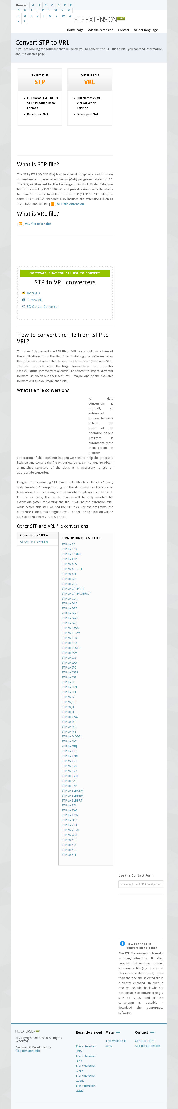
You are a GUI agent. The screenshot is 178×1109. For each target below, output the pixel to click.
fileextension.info (27, 1051)
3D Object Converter (43, 307)
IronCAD (33, 293)
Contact (123, 30)
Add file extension (100, 30)
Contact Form (144, 1041)
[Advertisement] (91, 139)
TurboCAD (34, 300)
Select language (146, 30)
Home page (75, 30)
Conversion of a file (34, 535)
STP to (68, 544)
